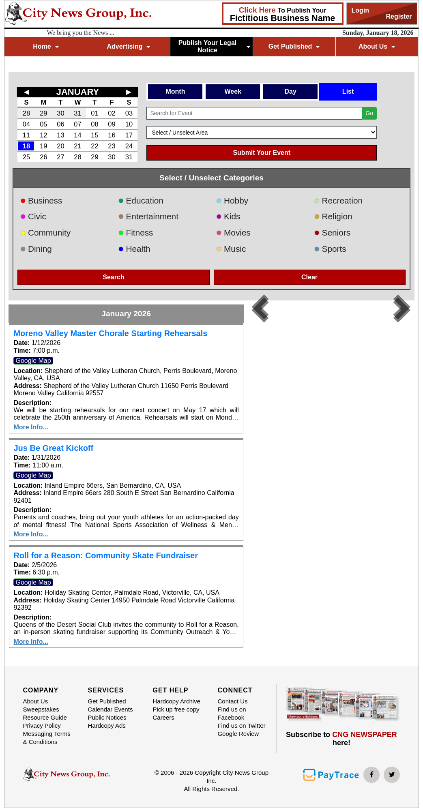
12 (43, 135)
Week (233, 91)
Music (231, 248)
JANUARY (77, 92)
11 (26, 135)
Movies (233, 232)
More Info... (30, 427)
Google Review (238, 733)
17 (129, 135)
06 (60, 124)
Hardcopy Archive (176, 701)
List (348, 91)
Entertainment (148, 216)
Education (140, 200)
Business (41, 200)
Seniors (332, 232)
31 (77, 113)
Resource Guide (45, 717)
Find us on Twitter (241, 725)
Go (369, 113)
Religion (333, 216)
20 (60, 146)
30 (60, 113)
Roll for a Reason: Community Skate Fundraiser (105, 555)
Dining (36, 248)
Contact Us (232, 701)
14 (77, 135)
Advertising (128, 46)
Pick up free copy (175, 709)
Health (134, 248)
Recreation (338, 200)
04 (26, 124)
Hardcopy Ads (106, 725)
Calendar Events (110, 709)
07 (77, 124)
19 (43, 146)
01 (94, 113)
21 (77, 146)
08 (94, 124)
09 (111, 124)
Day (290, 91)
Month (175, 91)
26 (43, 157)
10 (129, 124)
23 (111, 146)
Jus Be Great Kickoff (53, 448)
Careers (163, 717)
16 (111, 135)
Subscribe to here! (341, 739)
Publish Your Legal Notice (214, 46)
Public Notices (107, 717)
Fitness (135, 232)
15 (94, 135)
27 (60, 157)
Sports (330, 248)
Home (45, 46)
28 (26, 113)
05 (43, 124)
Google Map (33, 360)
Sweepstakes (41, 709)
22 (94, 146)
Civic (33, 216)
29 (43, 113)
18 (26, 146)
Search (113, 277)
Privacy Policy (42, 725)
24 (129, 146)
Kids (228, 216)
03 (129, 113)
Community (45, 232)
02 (111, 113)
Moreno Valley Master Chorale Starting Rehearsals (110, 333)
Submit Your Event (261, 152)
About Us (377, 46)
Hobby (232, 200)
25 (26, 157)
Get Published (294, 46)
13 (60, 135)
